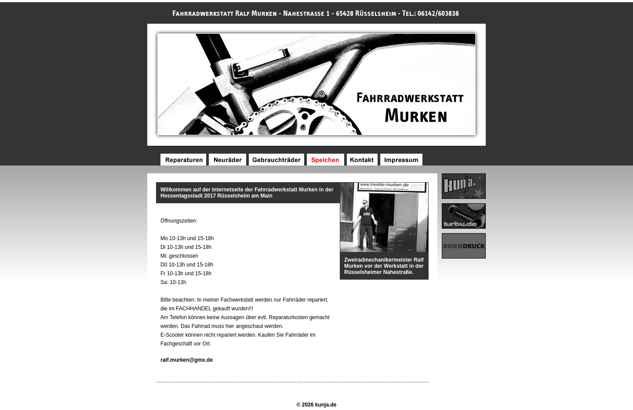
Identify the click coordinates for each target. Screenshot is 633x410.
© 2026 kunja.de (317, 405)
